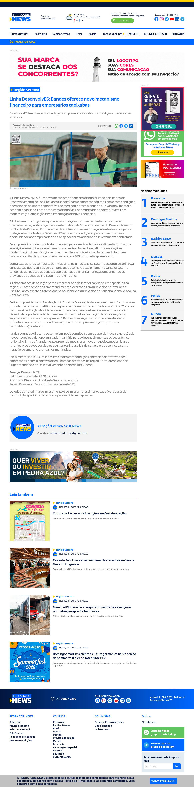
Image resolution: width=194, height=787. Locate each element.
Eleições (57, 750)
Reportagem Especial (65, 747)
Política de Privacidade (78, 780)
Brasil (79, 34)
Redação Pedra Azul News (109, 722)
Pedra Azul (40, 34)
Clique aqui (121, 20)
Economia (58, 744)
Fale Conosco (17, 733)
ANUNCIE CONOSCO (155, 34)
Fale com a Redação (20, 729)
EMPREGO (133, 34)
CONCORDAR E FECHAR (163, 781)
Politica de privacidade (22, 736)
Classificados (149, 722)
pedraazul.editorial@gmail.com (68, 433)
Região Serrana (61, 34)
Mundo (57, 741)
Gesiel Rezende (103, 725)
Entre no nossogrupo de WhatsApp (160, 732)
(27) (63, 699)
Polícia (92, 34)
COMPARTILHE (105, 126)
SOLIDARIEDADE (62, 756)
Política (57, 734)
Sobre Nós (15, 722)
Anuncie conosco (19, 725)
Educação (58, 753)
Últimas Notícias (19, 34)
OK (176, 766)
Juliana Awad (102, 729)
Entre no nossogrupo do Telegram (159, 745)
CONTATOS (178, 34)
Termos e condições (21, 740)
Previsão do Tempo (64, 737)
